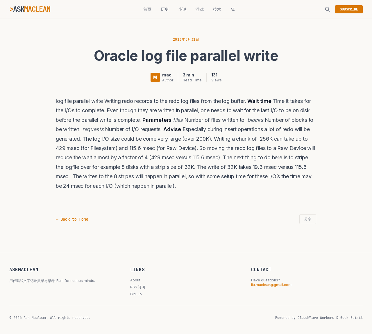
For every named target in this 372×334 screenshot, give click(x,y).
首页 (147, 9)
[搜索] (327, 9)
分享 (307, 219)
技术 (217, 9)
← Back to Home (72, 219)
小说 (182, 9)
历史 (165, 9)
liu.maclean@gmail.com (271, 285)
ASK (31, 9)
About (135, 280)
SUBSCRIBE (349, 9)
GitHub (136, 294)
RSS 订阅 (137, 287)
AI (232, 9)
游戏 (200, 9)
